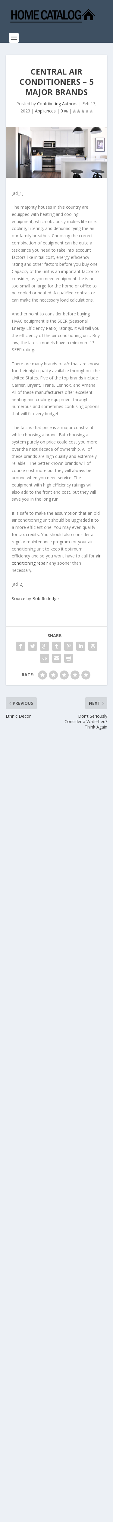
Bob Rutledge (45, 598)
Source (18, 598)
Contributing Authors (57, 103)
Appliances (45, 111)
